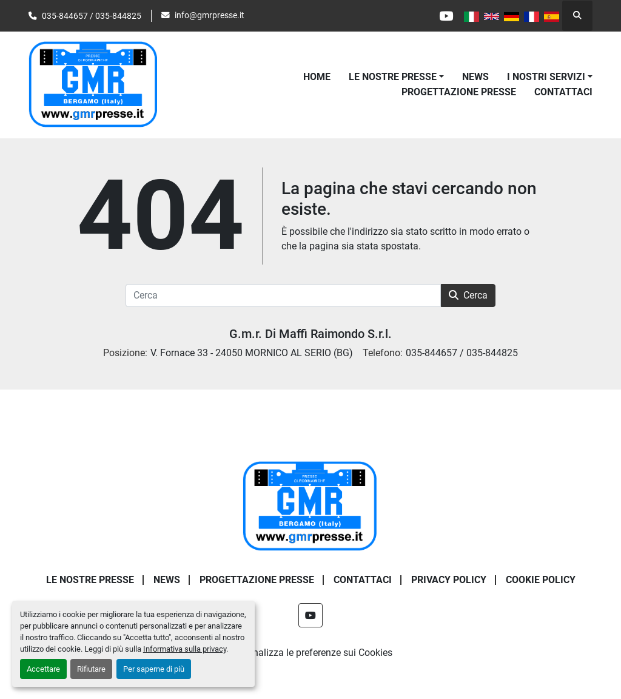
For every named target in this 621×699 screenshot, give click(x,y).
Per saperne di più (153, 669)
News (475, 77)
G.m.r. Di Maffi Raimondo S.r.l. (310, 333)
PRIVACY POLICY (448, 580)
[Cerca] (283, 295)
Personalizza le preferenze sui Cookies (310, 652)
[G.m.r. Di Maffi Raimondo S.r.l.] (310, 506)
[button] (396, 77)
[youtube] (446, 16)
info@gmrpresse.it (209, 15)
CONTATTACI (563, 92)
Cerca (468, 295)
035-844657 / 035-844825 (91, 16)
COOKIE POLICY (541, 580)
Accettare (43, 669)
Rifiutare (91, 669)
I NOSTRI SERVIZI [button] (546, 77)
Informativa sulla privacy (184, 648)
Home (317, 77)
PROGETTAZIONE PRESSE (458, 92)
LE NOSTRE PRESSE (393, 77)
